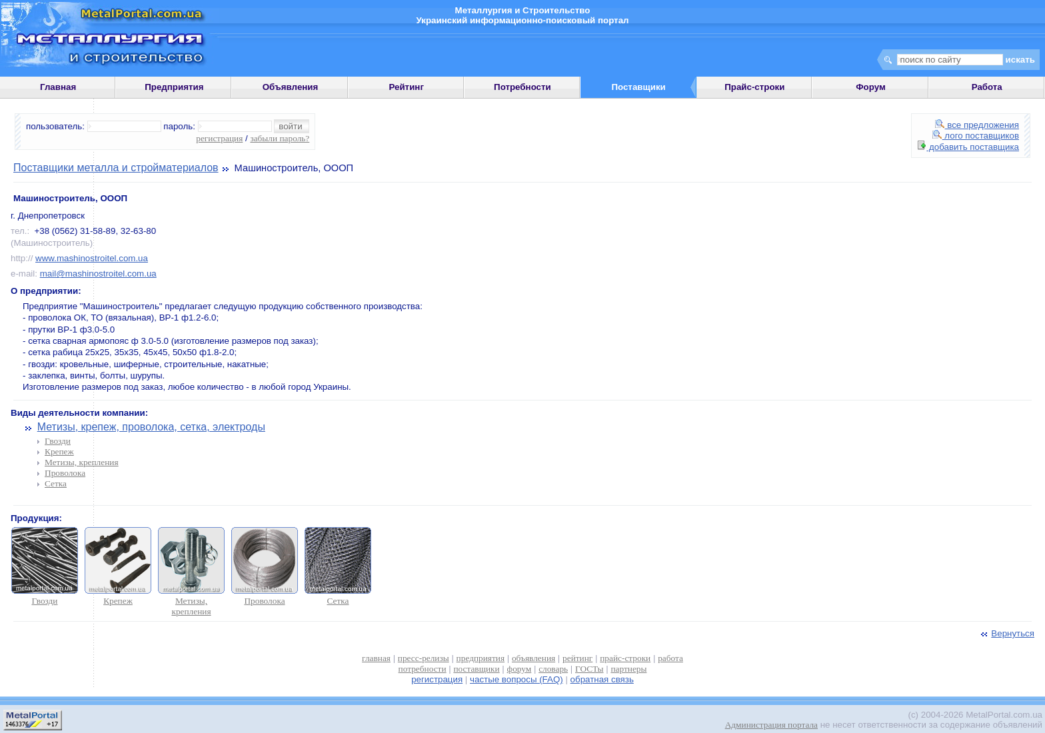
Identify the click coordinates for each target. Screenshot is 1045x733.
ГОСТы (589, 669)
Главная (58, 87)
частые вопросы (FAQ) (516, 679)
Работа (987, 87)
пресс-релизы (423, 658)
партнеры (628, 669)
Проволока (65, 473)
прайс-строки (625, 658)
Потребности (522, 87)
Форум (871, 87)
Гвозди (58, 441)
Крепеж (59, 451)
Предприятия (174, 87)
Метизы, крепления (82, 462)
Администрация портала (771, 725)
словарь (553, 669)
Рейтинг (406, 87)
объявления (533, 658)
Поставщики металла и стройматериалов (116, 167)
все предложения (977, 125)
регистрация (219, 138)
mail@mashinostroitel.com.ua (98, 274)
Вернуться (1006, 633)
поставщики (476, 669)
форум (519, 669)
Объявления (291, 87)
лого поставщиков (975, 136)
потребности (423, 669)
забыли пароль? (279, 138)
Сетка (56, 483)
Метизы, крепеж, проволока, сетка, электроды (151, 426)
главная (376, 658)
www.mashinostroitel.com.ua (91, 258)
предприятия (481, 658)
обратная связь (602, 679)
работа (670, 658)
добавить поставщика (968, 147)
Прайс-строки (754, 87)
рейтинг (577, 658)
